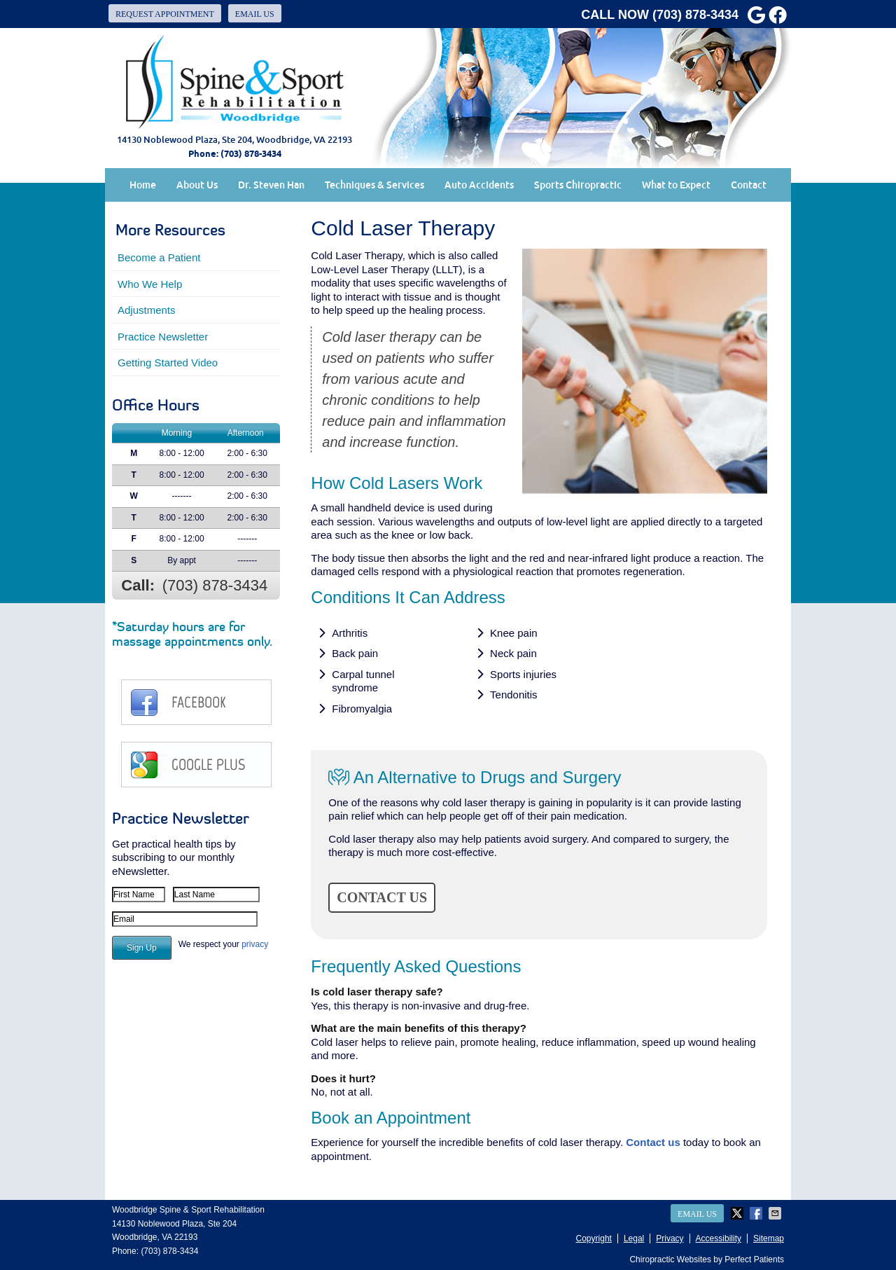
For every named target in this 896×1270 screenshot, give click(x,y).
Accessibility (718, 1238)
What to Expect (676, 185)
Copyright (594, 1238)
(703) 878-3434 (695, 15)
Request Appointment (164, 14)
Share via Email (776, 1213)
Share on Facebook (757, 1213)
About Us (197, 185)
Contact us (653, 1142)
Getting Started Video (168, 362)
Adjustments (147, 310)
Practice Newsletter (163, 337)
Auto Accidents (479, 185)
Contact (748, 185)
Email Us (254, 14)
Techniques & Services (374, 185)
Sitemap (768, 1238)
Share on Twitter (738, 1213)
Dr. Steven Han (271, 185)
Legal (634, 1238)
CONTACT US (382, 897)
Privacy (669, 1238)
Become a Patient (159, 257)
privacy (254, 944)
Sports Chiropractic (578, 185)
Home (143, 185)
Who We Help (150, 284)
